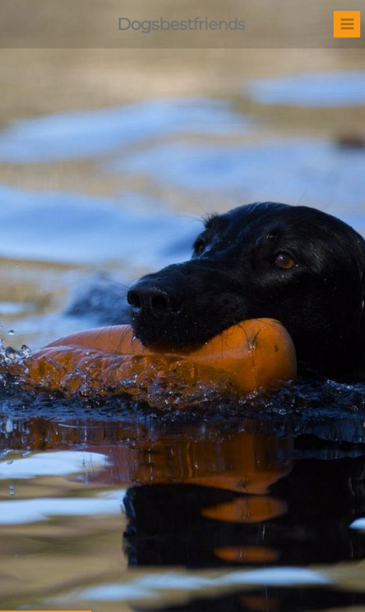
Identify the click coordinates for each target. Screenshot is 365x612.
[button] (28, 306)
